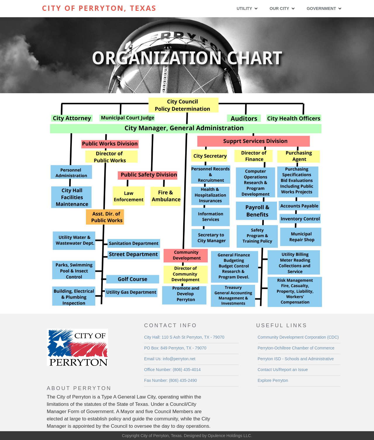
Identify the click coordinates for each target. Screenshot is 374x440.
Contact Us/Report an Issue (283, 369)
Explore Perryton (273, 380)
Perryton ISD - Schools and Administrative (296, 358)
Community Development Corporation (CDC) (298, 337)
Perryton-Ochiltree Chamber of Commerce (296, 348)
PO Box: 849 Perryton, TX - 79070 (175, 348)
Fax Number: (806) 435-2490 (170, 380)
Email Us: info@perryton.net (169, 358)
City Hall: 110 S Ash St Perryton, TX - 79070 (184, 337)
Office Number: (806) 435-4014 (172, 369)
